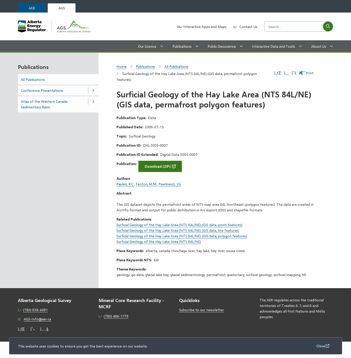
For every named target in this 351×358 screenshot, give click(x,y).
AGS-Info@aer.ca (37, 319)
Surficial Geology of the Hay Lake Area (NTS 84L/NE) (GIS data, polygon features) (181, 236)
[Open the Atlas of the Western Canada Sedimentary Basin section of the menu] (93, 101)
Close (320, 346)
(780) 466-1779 (116, 316)
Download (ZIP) (158, 166)
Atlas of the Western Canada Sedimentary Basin (44, 104)
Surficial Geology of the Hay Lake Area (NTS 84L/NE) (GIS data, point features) (179, 225)
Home (121, 66)
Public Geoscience (222, 46)
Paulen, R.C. (125, 184)
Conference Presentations (42, 90)
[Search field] (294, 26)
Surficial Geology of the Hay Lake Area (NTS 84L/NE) (158, 241)
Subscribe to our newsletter (201, 310)
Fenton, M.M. (146, 184)
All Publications (33, 79)
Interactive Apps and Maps (204, 26)
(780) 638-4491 (35, 310)
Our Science (147, 46)
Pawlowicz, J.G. (170, 184)
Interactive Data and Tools (273, 46)
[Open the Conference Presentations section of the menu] (93, 90)
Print (306, 73)
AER (32, 8)
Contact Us (248, 26)
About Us (318, 46)
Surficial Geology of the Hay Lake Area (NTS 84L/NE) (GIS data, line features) (177, 230)
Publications (182, 46)
